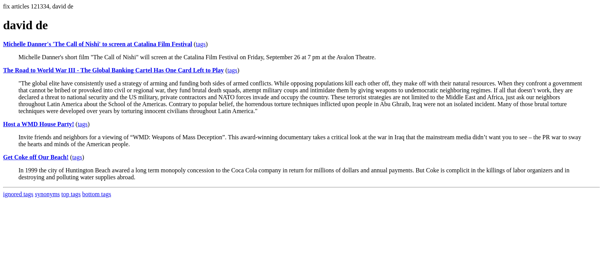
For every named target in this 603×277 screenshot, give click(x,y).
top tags (71, 194)
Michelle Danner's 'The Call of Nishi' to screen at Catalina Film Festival (97, 44)
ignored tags (18, 194)
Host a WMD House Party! (38, 124)
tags (201, 44)
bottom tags (96, 194)
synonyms (47, 194)
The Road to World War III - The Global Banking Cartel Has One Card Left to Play (113, 70)
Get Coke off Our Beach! (35, 157)
